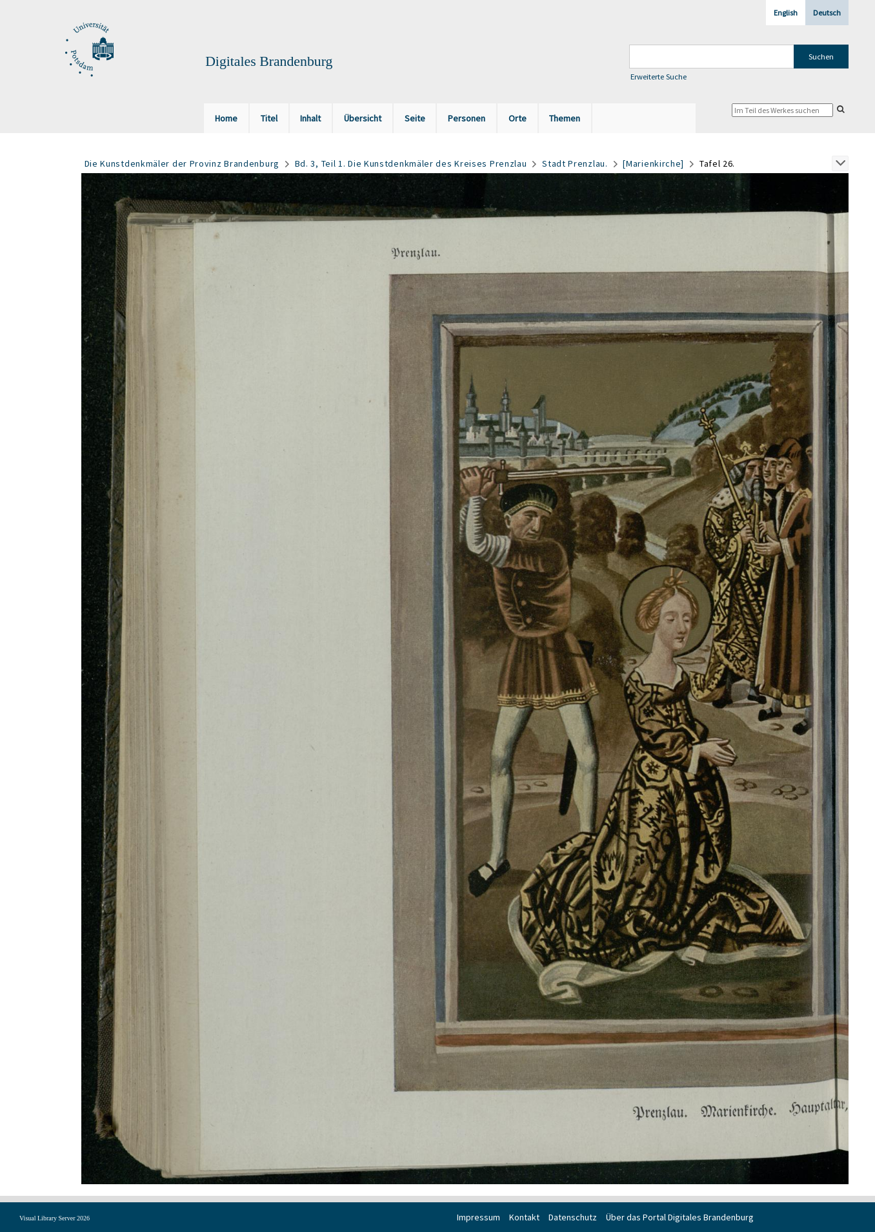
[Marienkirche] (653, 163)
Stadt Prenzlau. (575, 163)
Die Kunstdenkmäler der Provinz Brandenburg (182, 163)
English (786, 12)
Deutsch (827, 12)
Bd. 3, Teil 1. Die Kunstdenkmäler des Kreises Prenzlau (411, 163)
